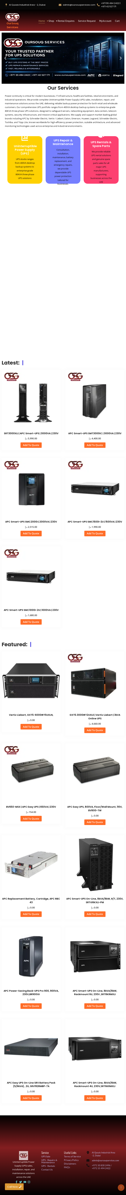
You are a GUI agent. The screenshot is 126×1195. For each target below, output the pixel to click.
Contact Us (47, 1169)
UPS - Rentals (48, 1166)
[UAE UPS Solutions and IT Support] (23, 1155)
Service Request (87, 21)
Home (42, 21)
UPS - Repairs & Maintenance (49, 1161)
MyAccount (105, 21)
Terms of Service (72, 1156)
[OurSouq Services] (12, 17)
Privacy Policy (71, 1160)
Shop (52, 21)
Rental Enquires (66, 21)
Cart (117, 21)
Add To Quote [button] (31, 445)
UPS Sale (45, 1156)
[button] (5, 58)
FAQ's (67, 1167)
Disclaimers (70, 1163)
